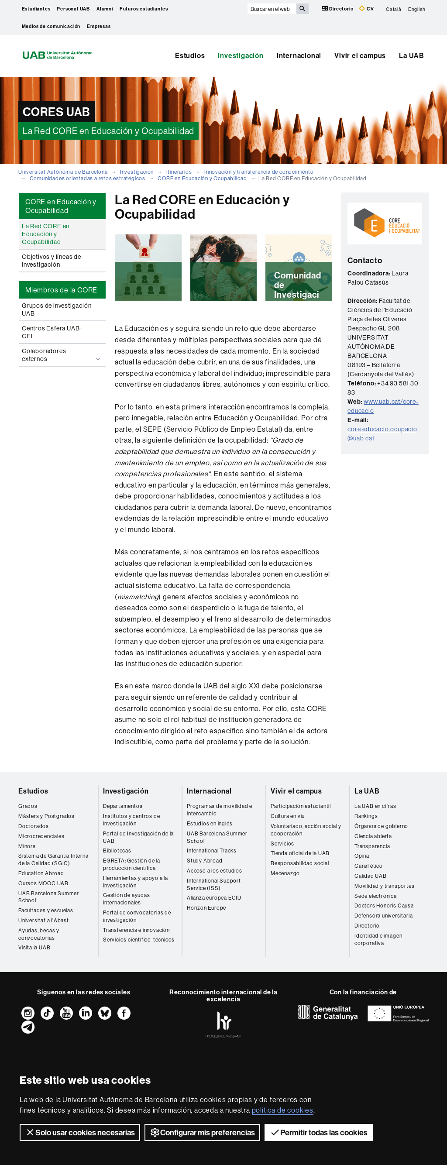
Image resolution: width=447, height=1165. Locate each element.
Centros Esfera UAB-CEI (52, 332)
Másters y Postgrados (46, 816)
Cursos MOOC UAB (43, 883)
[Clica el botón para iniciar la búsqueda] (302, 8)
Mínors (27, 846)
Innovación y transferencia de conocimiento (259, 171)
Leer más (148, 296)
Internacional (299, 55)
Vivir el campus (360, 55)
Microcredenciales (41, 836)
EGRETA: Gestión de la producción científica (131, 864)
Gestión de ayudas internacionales (126, 899)
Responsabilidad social (300, 863)
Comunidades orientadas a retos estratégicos (87, 178)
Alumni (104, 9)
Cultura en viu (288, 816)
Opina (361, 855)
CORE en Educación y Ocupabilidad (202, 178)
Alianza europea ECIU (214, 897)
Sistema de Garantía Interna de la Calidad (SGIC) (53, 859)
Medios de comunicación (51, 26)
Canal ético (368, 866)
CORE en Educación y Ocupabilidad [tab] (60, 206)
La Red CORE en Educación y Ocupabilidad (45, 234)
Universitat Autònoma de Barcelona (62, 171)
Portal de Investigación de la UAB (138, 837)
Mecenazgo (285, 873)
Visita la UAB (34, 947)
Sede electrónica (375, 896)
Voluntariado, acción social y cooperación (306, 830)
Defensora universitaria (383, 915)
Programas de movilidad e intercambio (219, 810)
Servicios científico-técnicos (139, 939)
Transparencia (372, 846)
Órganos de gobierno (381, 826)
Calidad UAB (370, 876)
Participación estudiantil (301, 806)
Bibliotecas (117, 850)
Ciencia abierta (373, 836)
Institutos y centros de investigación (131, 820)
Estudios (190, 55)
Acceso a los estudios (214, 870)
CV (366, 8)
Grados (28, 806)
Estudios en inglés (209, 823)
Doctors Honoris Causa (384, 905)
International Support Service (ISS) (214, 884)
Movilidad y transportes (384, 886)
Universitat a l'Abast (43, 920)
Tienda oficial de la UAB (300, 853)
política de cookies (282, 1110)
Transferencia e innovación (136, 930)
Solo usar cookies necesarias (80, 1132)
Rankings (366, 816)
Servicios (282, 843)
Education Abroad (41, 873)
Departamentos (122, 806)
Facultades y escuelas (45, 910)
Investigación (240, 55)
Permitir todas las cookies (319, 1132)
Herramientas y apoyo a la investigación (135, 882)
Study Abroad (205, 860)
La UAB (411, 55)
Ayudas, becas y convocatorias (38, 934)
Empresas (98, 26)
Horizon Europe (206, 907)
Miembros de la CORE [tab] (61, 289)
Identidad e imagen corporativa (378, 939)
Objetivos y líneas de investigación (51, 260)
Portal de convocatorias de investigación (137, 916)
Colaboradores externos (62, 355)
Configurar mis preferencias (202, 1132)
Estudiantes (36, 9)
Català (394, 9)
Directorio (338, 8)
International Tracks (212, 850)
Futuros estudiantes (144, 9)
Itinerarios (179, 171)
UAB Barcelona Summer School (48, 897)
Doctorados (33, 826)
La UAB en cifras (375, 806)
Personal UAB (73, 9)
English (417, 9)
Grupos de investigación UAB (56, 309)
